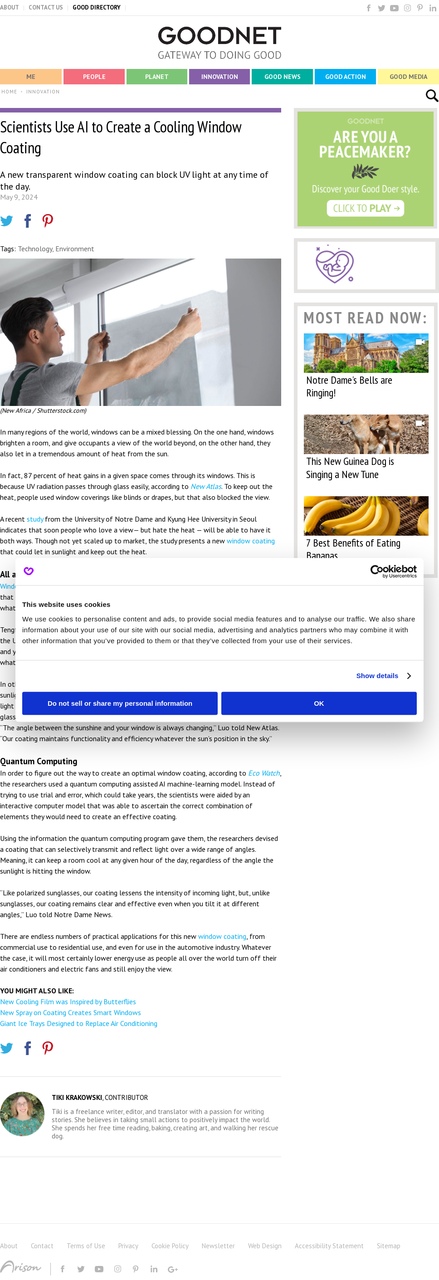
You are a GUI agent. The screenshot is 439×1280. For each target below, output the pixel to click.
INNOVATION (43, 91)
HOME (9, 91)
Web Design (265, 1245)
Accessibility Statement (329, 1245)
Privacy (128, 1245)
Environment (74, 248)
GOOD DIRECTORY (97, 7)
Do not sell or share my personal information (120, 703)
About (9, 1245)
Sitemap (388, 1245)
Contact (42, 1245)
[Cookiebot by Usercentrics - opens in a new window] (377, 571)
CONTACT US (46, 7)
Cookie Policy (170, 1245)
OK (319, 703)
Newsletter (218, 1245)
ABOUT (9, 7)
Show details (377, 675)
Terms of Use (86, 1245)
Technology (35, 248)
